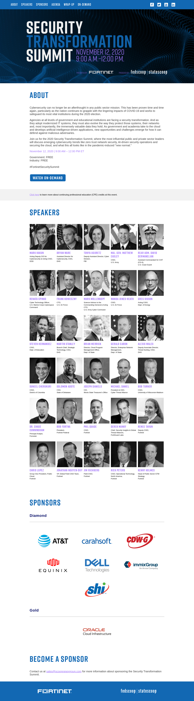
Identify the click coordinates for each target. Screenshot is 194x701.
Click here (34, 195)
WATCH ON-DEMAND (48, 178)
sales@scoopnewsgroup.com (64, 671)
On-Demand (84, 4)
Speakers (27, 4)
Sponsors (42, 4)
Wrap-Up (69, 4)
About (15, 4)
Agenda (56, 4)
